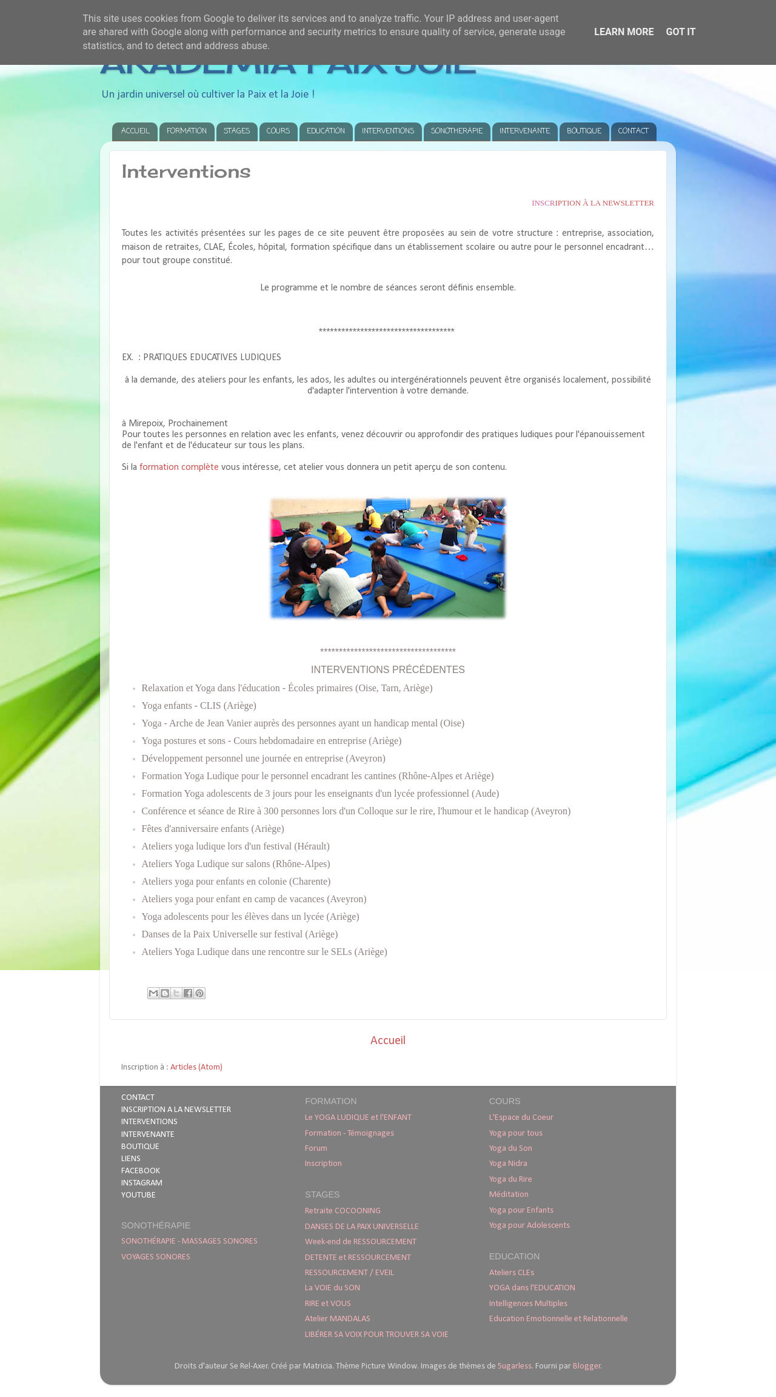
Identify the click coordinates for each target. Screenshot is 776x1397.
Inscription (323, 1163)
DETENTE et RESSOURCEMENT (358, 1257)
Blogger (587, 1366)
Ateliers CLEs (511, 1273)
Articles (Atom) (196, 1067)
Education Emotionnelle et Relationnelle (558, 1319)
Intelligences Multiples (528, 1303)
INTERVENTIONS (388, 131)
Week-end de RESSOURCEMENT (360, 1242)
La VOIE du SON (332, 1288)
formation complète (179, 467)
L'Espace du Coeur (521, 1117)
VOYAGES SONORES (155, 1257)
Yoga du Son (510, 1148)
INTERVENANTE (525, 131)
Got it (680, 32)
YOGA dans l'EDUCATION (532, 1288)
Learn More (624, 32)
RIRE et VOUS (328, 1303)
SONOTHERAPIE (457, 131)
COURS (278, 131)
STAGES (237, 131)
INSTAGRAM (141, 1183)
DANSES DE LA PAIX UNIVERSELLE (362, 1226)
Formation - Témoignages (349, 1133)
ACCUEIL (135, 131)
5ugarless (515, 1366)
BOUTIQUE (584, 131)
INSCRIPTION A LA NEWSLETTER (176, 1109)
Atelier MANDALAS (337, 1319)
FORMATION (187, 131)
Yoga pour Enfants (521, 1210)
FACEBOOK (140, 1171)
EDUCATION (326, 131)
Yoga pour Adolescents (529, 1225)
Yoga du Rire (510, 1179)
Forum (316, 1148)
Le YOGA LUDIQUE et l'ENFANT (358, 1117)
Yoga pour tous (516, 1133)
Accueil (388, 1041)
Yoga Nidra (508, 1163)
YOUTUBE (138, 1195)
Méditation (509, 1194)
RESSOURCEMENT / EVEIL (349, 1273)
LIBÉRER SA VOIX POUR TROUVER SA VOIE (377, 1334)
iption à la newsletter (593, 202)
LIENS (131, 1159)
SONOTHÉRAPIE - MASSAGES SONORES (189, 1241)
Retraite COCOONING (343, 1211)
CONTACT (633, 131)
